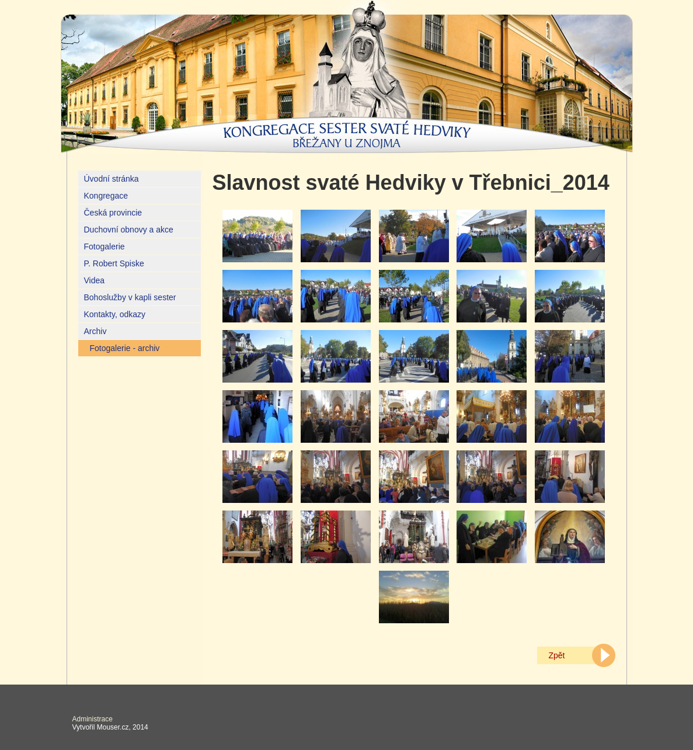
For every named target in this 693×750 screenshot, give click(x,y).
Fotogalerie (104, 246)
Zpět (557, 655)
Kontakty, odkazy (115, 314)
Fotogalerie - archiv (125, 348)
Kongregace (106, 195)
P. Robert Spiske (114, 263)
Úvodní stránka (111, 178)
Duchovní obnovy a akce (128, 229)
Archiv (95, 331)
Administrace (92, 719)
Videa (94, 280)
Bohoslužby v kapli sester (130, 297)
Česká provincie (113, 212)
